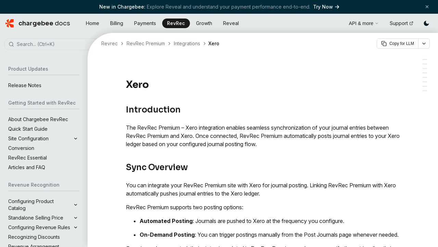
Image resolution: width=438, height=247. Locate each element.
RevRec (176, 23)
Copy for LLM (397, 43)
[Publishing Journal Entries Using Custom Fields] (424, 81)
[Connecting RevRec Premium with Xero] (424, 72)
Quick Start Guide (28, 129)
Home (92, 23)
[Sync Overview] (424, 63)
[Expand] (75, 138)
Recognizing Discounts (34, 237)
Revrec (109, 43)
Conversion (21, 148)
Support (401, 23)
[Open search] (336, 22)
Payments (145, 23)
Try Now (326, 7)
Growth (204, 23)
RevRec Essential (27, 158)
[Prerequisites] (424, 68)
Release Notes (24, 85)
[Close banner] (427, 7)
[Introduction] (424, 59)
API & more (364, 23)
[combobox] (54, 44)
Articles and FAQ (26, 167)
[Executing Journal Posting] (424, 90)
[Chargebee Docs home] (37, 23)
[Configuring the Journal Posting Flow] (424, 77)
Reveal (231, 23)
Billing (116, 23)
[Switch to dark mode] (426, 23)
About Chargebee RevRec (38, 119)
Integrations (187, 43)
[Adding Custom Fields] (424, 86)
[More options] (423, 43)
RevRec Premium (146, 43)
